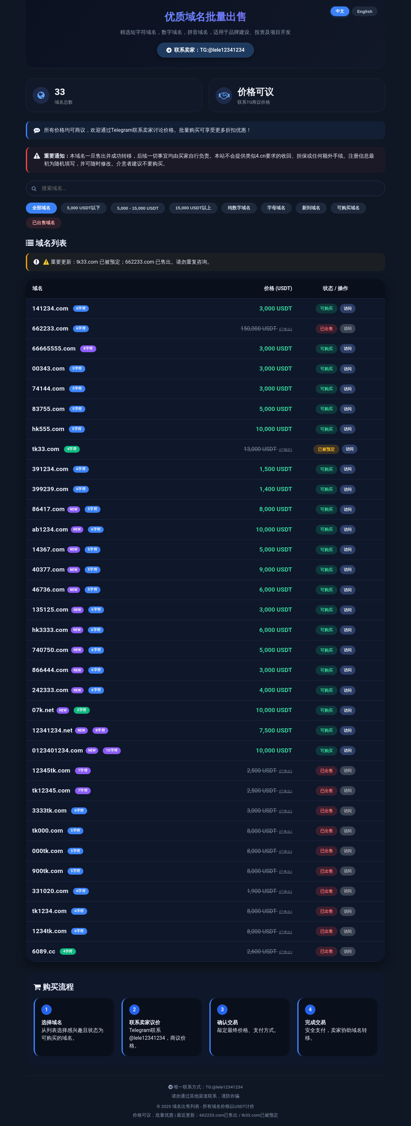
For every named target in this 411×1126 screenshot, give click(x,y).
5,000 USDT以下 (83, 207)
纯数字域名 (239, 207)
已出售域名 (43, 222)
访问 (348, 308)
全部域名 (41, 207)
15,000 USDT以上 (193, 207)
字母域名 (276, 207)
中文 (340, 11)
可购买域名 (348, 207)
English (364, 11)
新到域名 (311, 207)
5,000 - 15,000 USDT (137, 208)
